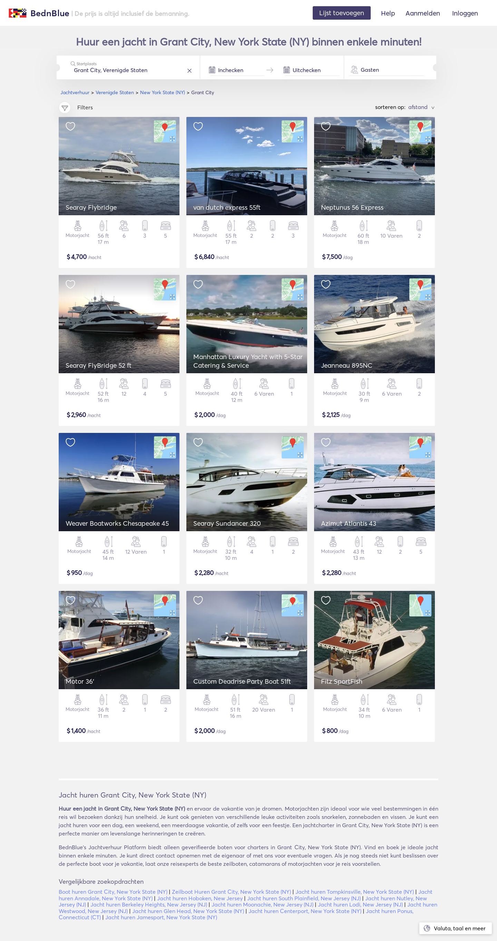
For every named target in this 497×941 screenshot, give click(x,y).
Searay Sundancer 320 (227, 523)
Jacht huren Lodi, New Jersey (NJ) (360, 904)
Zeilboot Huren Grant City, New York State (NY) (231, 891)
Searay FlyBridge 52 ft (98, 365)
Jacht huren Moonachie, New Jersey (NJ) (262, 904)
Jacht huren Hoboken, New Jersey (200, 898)
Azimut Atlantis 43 (348, 523)
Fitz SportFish (341, 681)
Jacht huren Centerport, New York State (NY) (304, 911)
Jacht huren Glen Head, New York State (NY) (188, 911)
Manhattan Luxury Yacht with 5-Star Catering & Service (248, 361)
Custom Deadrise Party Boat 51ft (242, 681)
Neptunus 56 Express (352, 207)
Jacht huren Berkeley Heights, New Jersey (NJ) (148, 904)
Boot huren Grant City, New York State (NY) (113, 891)
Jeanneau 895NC (346, 365)
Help (388, 13)
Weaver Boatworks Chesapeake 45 (117, 523)
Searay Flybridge (91, 207)
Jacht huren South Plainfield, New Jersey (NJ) (304, 898)
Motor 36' (80, 681)
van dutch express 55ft (227, 207)
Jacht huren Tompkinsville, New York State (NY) (354, 891)
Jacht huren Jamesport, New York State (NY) (161, 917)
